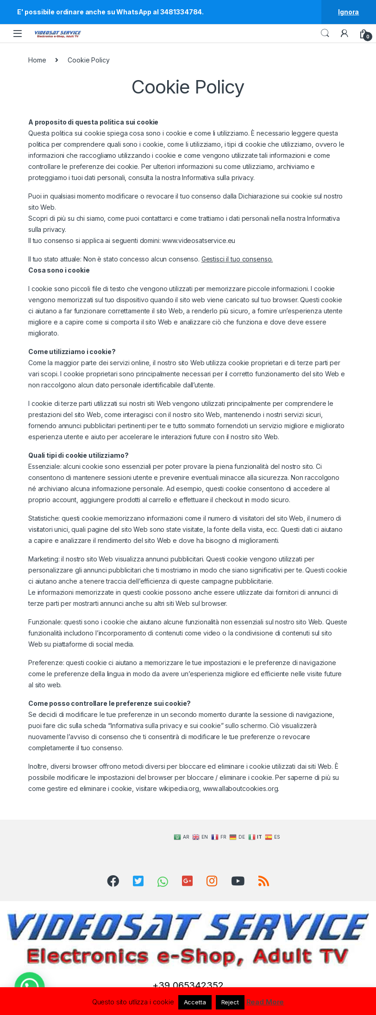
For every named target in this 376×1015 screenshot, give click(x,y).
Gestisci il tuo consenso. (237, 259)
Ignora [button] (348, 12)
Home (37, 60)
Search (325, 33)
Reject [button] (230, 1002)
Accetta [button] (195, 1002)
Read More (265, 1001)
